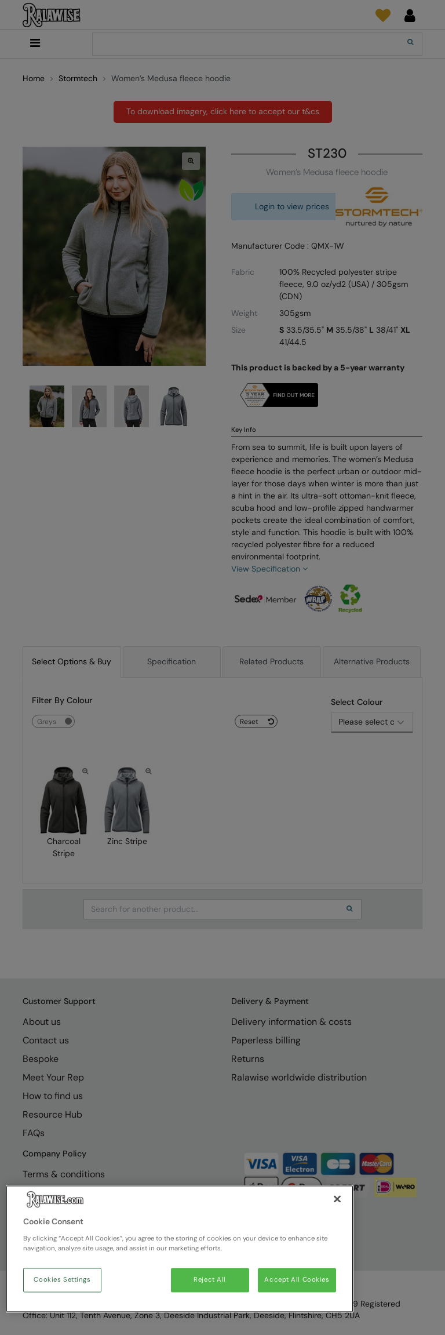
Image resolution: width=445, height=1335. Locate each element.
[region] (179, 1249)
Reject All (210, 1280)
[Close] (337, 1199)
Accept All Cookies (296, 1280)
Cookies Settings (62, 1280)
